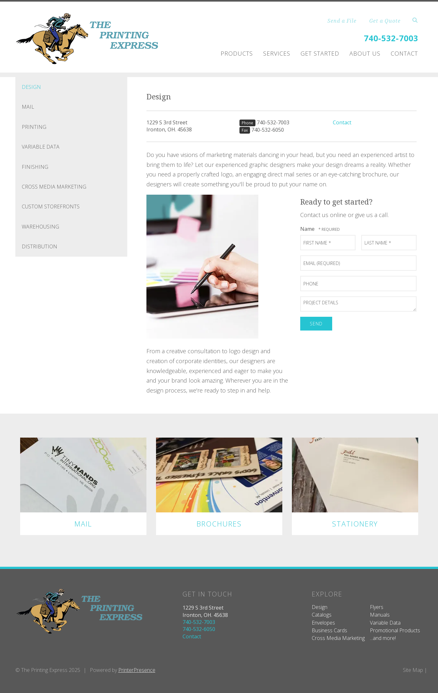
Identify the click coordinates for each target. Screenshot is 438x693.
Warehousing (40, 226)
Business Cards (329, 630)
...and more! (383, 638)
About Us (364, 53)
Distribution (39, 246)
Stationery (355, 523)
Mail (28, 106)
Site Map (413, 670)
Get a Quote (385, 20)
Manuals (380, 614)
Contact (404, 53)
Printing (34, 126)
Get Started (320, 53)
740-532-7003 (391, 38)
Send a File (341, 20)
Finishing (35, 166)
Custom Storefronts (51, 206)
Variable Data (40, 146)
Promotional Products (395, 630)
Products (237, 53)
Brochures (219, 523)
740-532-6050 (267, 129)
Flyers (376, 607)
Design (31, 86)
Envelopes (323, 622)
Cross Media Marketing (54, 186)
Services (276, 53)
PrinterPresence (136, 670)
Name (308, 228)
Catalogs (322, 614)
